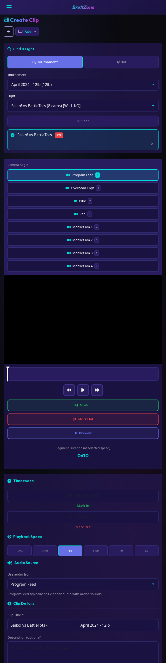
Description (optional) (24, 592)
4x (146, 505)
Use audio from (19, 528)
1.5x (96, 505)
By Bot (121, 62)
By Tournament (45, 62)
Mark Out (83, 371)
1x (70, 505)
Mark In (83, 357)
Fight (11, 96)
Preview (83, 386)
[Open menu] (9, 7)
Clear (83, 121)
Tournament (17, 74)
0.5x (45, 505)
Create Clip (83, 635)
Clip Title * (15, 569)
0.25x (19, 505)
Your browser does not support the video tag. (83, 270)
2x (121, 505)
